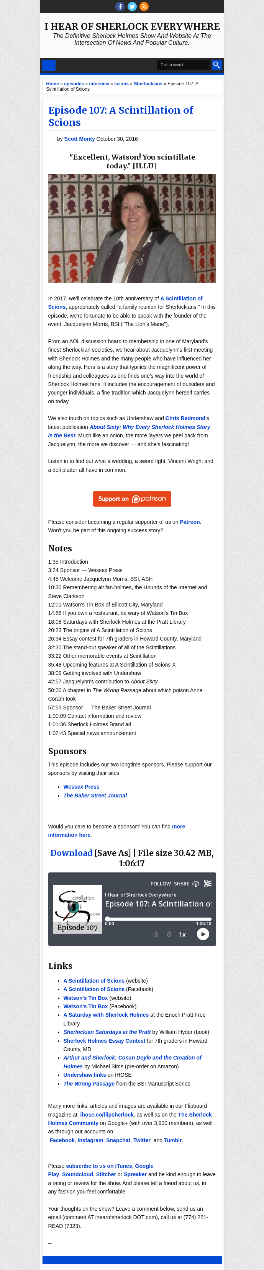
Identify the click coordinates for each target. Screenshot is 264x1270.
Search (217, 65)
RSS (144, 6)
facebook (120, 6)
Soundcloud (77, 1174)
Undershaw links (85, 1075)
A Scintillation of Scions (94, 981)
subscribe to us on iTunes (99, 1166)
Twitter (142, 1140)
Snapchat (118, 1140)
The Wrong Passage (89, 1084)
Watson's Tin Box (86, 998)
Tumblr (173, 1140)
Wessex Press (82, 787)
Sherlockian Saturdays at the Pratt (107, 1032)
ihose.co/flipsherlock (107, 1115)
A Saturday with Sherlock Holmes (106, 1015)
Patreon (190, 522)
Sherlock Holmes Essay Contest (105, 1041)
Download (71, 853)
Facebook (61, 1140)
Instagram (90, 1140)
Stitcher (106, 1174)
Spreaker (135, 1174)
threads (132, 6)
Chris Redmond (185, 418)
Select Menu (49, 65)
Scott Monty (80, 139)
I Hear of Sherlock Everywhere (132, 27)
